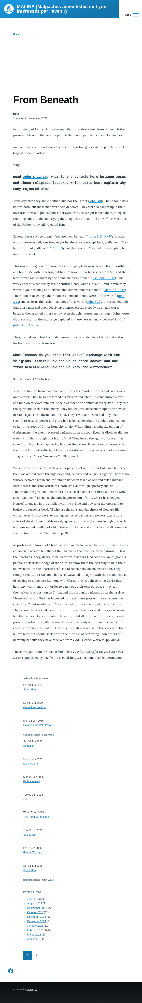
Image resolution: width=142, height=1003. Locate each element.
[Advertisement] (71, 69)
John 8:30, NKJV (25, 325)
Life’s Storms (30, 763)
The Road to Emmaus (36, 817)
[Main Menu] (131, 15)
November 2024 (36, 916)
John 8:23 (93, 302)
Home (16, 34)
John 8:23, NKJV (100, 236)
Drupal (29, 989)
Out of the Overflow (34, 707)
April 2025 (33, 939)
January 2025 (35, 925)
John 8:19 (95, 201)
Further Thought (32, 852)
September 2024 (37, 908)
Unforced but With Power (38, 725)
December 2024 (36, 921)
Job (25, 799)
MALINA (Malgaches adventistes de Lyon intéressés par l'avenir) (61, 9)
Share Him (29, 689)
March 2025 (34, 934)
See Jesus (29, 834)
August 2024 (34, 903)
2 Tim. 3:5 (56, 248)
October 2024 (35, 912)
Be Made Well (31, 781)
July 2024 (33, 899)
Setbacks (28, 745)
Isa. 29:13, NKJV (104, 278)
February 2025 (35, 930)
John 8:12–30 (35, 176)
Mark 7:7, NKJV (114, 290)
